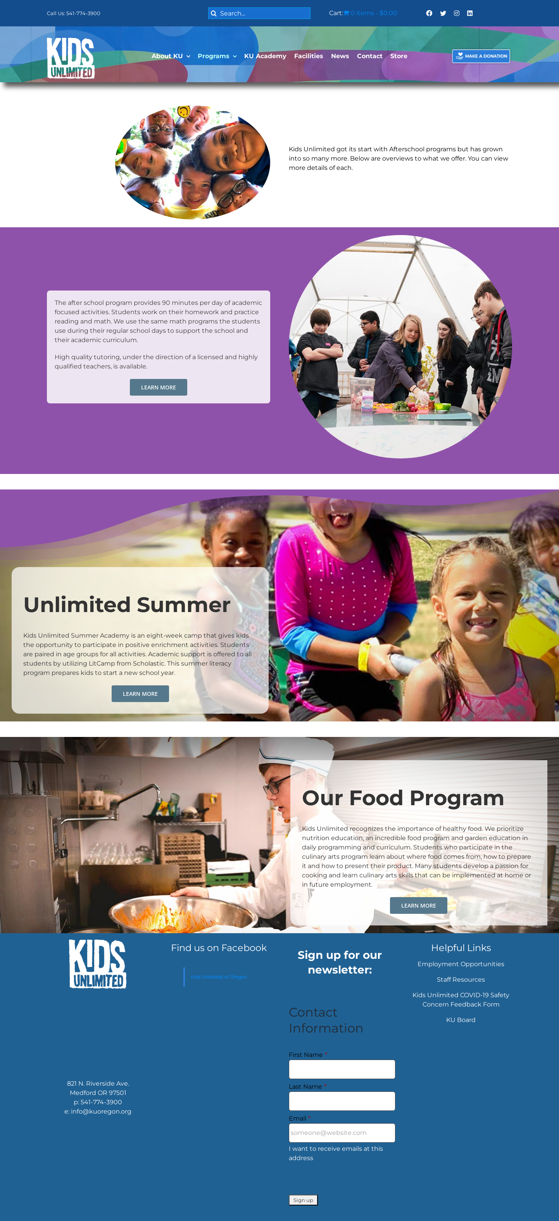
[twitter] (443, 13)
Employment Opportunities (461, 964)
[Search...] (259, 13)
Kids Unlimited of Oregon (219, 977)
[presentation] (348, 1179)
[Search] (214, 13)
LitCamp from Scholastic (126, 663)
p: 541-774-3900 (98, 1102)
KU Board (461, 1020)
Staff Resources (461, 979)
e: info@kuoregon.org (97, 1111)
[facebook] (429, 13)
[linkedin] (470, 13)
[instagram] (456, 13)
